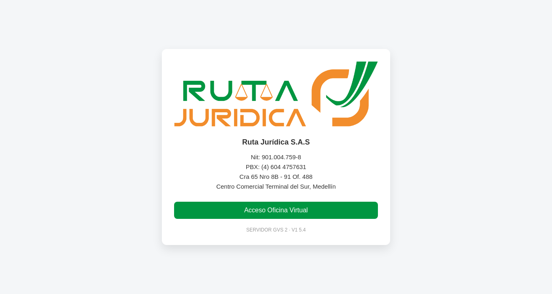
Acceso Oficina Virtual (276, 210)
